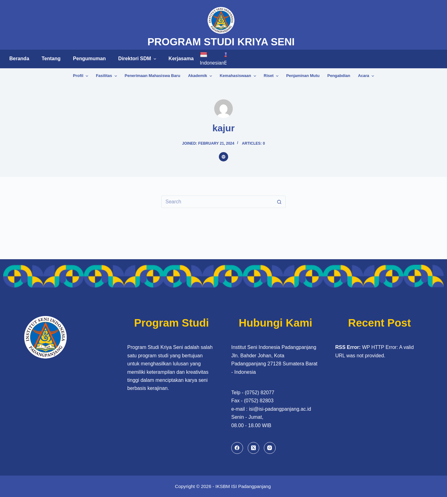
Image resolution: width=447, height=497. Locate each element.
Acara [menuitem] (366, 76)
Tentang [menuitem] (51, 58)
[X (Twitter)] (254, 448)
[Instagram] (270, 448)
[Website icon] (223, 156)
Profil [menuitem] (81, 76)
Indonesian (212, 59)
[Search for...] (217, 202)
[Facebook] (237, 448)
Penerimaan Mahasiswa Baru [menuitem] (152, 75)
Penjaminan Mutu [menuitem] (303, 75)
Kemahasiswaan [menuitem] (239, 76)
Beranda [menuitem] (19, 58)
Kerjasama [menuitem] (181, 58)
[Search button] (279, 202)
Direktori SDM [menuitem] (138, 58)
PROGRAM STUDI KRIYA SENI (221, 41)
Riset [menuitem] (272, 76)
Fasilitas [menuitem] (107, 76)
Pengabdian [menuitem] (338, 75)
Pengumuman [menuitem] (89, 58)
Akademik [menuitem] (201, 76)
